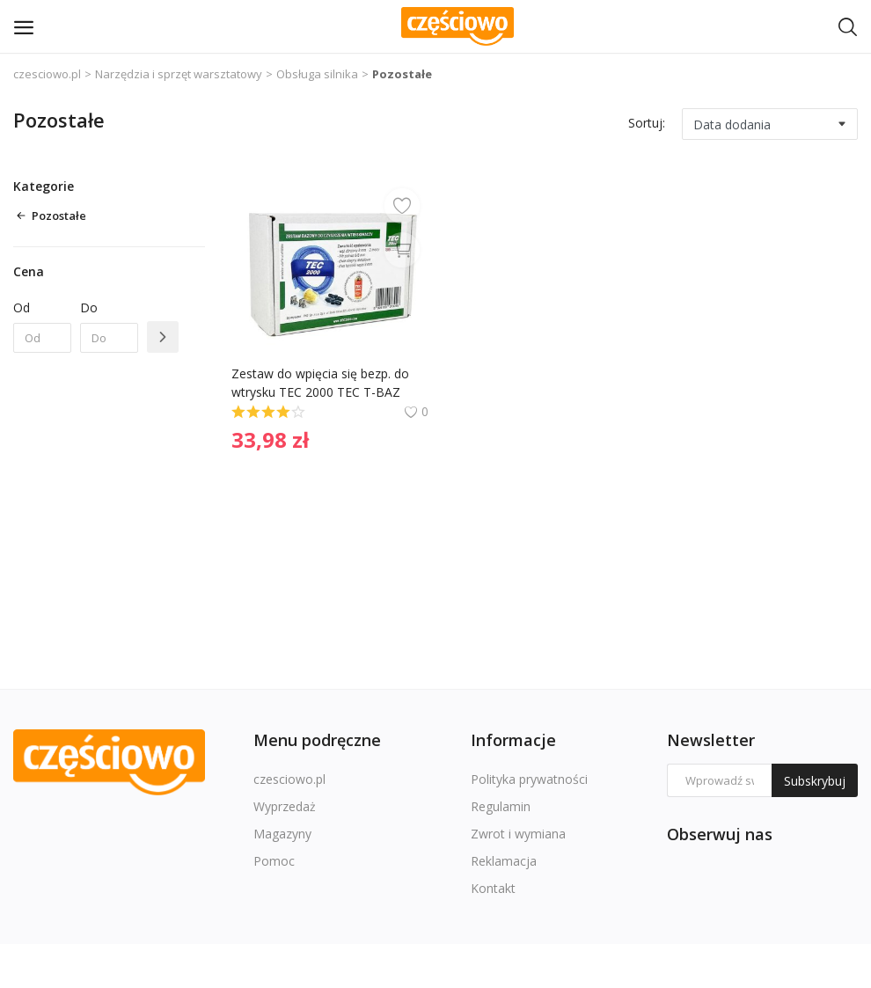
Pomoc (274, 861)
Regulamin (501, 806)
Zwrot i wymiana (518, 833)
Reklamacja (504, 861)
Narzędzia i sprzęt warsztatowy (178, 74)
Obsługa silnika (317, 74)
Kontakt (493, 888)
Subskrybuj (814, 780)
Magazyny (282, 833)
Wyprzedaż (284, 806)
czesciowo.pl (47, 74)
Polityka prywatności (529, 779)
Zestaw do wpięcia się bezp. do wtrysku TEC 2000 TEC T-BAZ (322, 382)
